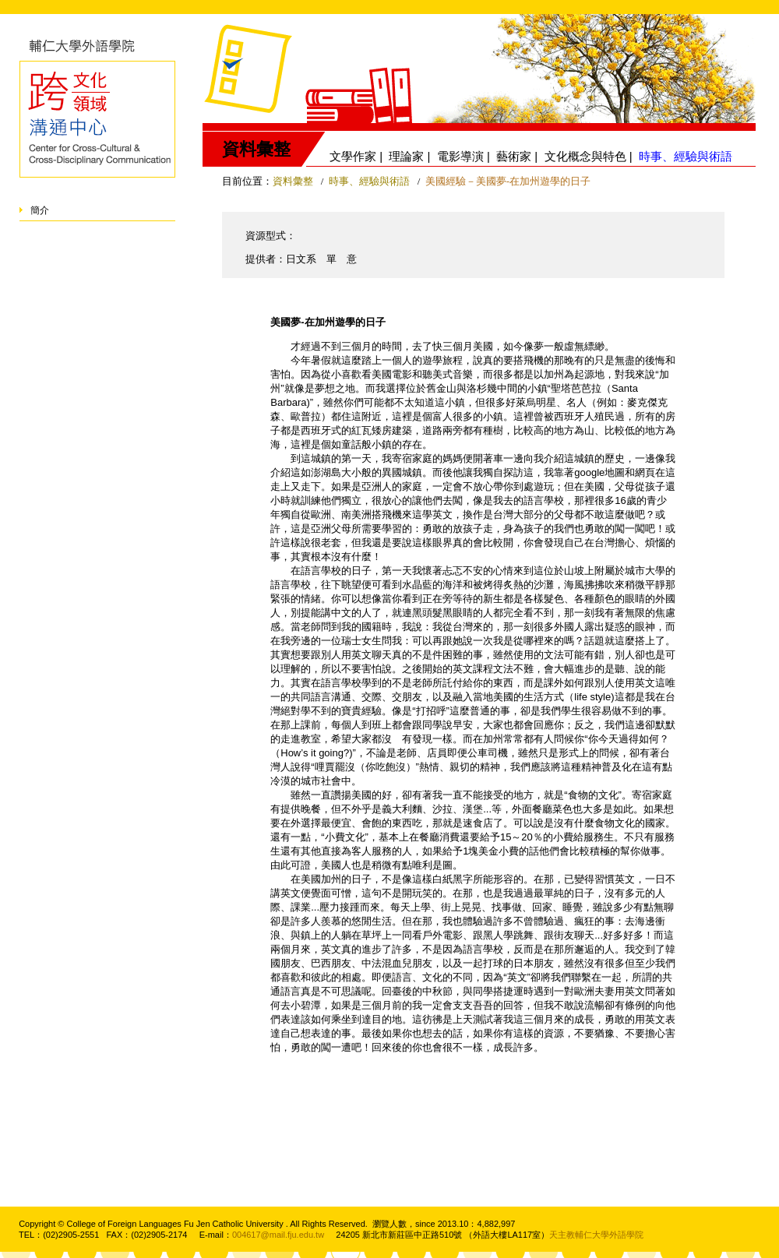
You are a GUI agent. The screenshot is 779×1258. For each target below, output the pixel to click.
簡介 (39, 210)
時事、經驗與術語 (370, 181)
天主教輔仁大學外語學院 (596, 1234)
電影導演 (460, 156)
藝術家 (513, 156)
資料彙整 (293, 181)
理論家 (406, 156)
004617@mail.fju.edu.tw (278, 1234)
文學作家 (353, 156)
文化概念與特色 (585, 156)
